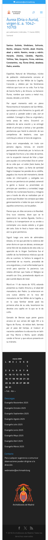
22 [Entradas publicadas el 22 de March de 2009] (28, 378)
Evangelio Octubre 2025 (15, 408)
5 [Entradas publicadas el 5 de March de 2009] (16, 370)
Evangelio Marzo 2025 (14, 446)
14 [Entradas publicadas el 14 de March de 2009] (24, 374)
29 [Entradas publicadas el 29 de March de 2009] (28, 382)
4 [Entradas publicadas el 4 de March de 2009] (13, 370)
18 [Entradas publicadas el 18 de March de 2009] (13, 378)
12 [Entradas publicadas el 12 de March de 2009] (17, 374)
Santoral (10, 35)
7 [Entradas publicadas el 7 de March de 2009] (23, 370)
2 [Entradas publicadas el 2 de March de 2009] (5, 370)
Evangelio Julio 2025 (14, 424)
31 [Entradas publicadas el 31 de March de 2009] (10, 387)
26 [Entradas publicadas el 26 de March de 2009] (17, 382)
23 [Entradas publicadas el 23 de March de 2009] (6, 382)
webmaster (13, 32)
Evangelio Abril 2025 (14, 440)
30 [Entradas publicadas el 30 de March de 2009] (6, 387)
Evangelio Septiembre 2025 (17, 413)
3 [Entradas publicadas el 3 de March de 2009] (9, 370)
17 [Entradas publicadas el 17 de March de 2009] (10, 378)
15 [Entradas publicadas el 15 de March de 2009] (28, 374)
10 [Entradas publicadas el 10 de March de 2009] (10, 374)
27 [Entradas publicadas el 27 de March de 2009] (21, 382)
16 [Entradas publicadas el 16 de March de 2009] (6, 378)
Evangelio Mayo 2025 (14, 435)
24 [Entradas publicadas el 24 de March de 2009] (10, 382)
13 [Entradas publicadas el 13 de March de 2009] (21, 374)
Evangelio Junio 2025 (14, 430)
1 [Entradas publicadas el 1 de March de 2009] (27, 366)
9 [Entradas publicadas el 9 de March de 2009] (5, 374)
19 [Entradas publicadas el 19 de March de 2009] (17, 378)
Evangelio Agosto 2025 (15, 418)
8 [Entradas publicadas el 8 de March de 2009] (27, 370)
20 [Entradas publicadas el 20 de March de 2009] (21, 378)
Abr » (13, 391)
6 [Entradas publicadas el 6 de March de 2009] (20, 370)
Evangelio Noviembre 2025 (16, 402)
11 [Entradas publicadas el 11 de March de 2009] (13, 374)
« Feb (7, 391)
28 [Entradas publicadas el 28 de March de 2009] (24, 382)
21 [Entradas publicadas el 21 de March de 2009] (24, 378)
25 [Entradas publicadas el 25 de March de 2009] (13, 382)
